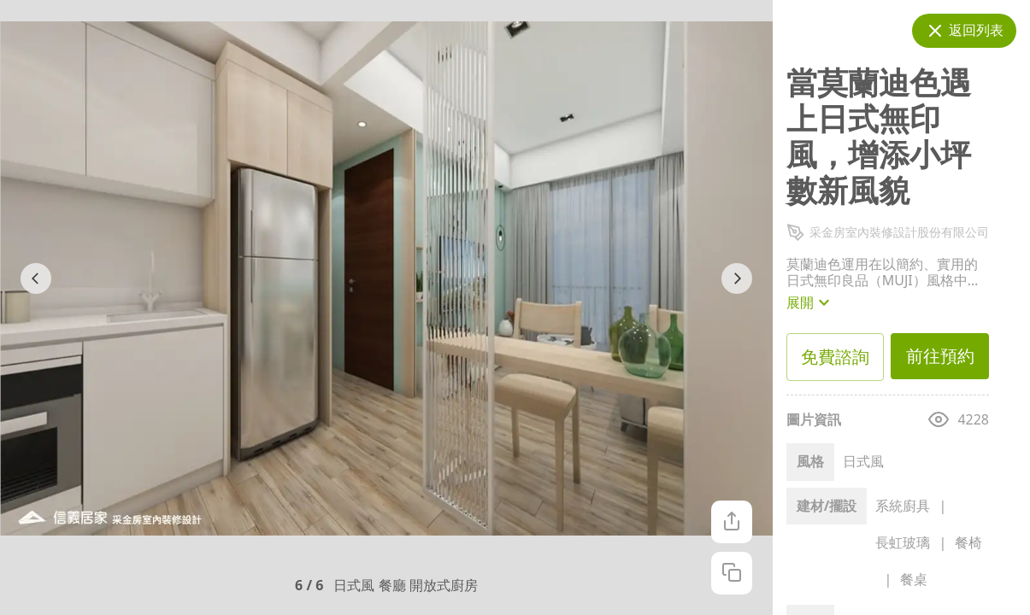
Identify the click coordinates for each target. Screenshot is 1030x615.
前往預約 (940, 356)
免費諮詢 (835, 357)
